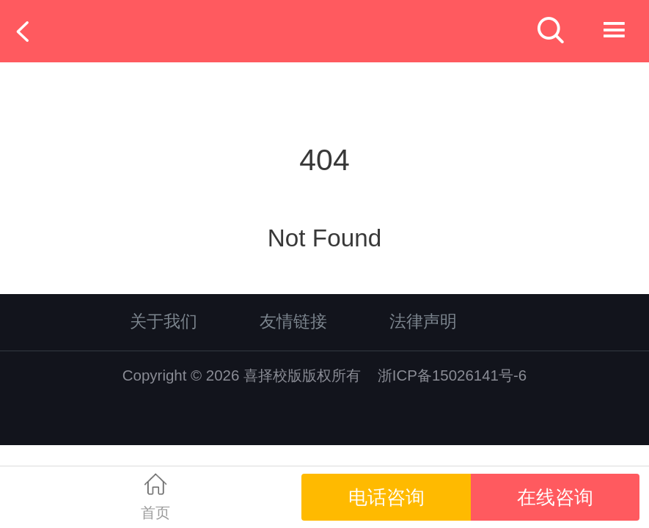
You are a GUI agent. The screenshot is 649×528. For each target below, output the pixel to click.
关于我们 (163, 321)
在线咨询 (555, 497)
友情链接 (293, 321)
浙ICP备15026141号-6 (452, 375)
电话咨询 (386, 497)
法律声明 (423, 321)
